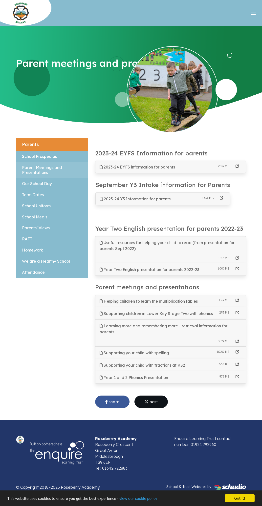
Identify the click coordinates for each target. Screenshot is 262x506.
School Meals (34, 216)
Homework (32, 250)
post (151, 401)
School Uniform (36, 205)
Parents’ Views (36, 227)
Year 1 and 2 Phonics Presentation (134, 377)
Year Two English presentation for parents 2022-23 (149, 269)
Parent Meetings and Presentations (42, 170)
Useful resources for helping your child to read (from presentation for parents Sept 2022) (167, 245)
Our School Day (37, 183)
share (112, 401)
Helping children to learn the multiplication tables (149, 301)
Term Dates (33, 194)
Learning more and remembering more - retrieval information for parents (163, 328)
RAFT (27, 238)
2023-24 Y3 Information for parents (135, 198)
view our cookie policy (138, 498)
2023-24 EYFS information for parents (137, 167)
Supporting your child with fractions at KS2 (142, 365)
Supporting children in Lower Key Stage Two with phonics (156, 313)
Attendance (33, 272)
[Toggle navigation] (253, 13)
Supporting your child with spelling (134, 352)
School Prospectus (39, 156)
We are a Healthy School (46, 261)
